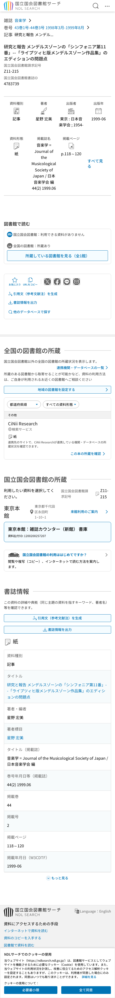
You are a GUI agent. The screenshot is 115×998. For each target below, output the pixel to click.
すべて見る (95, 163)
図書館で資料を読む (19, 945)
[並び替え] (24, 404)
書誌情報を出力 (22, 302)
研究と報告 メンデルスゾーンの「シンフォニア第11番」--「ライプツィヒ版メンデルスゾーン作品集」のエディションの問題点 (57, 691)
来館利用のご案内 (90, 512)
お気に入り (15, 281)
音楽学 (20, 20)
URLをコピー (30, 281)
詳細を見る (89, 977)
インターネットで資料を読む (26, 930)
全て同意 (86, 989)
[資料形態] (61, 404)
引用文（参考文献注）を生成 (32, 293)
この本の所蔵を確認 (88, 454)
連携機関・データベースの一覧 (83, 367)
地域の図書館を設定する (74, 390)
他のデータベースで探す (29, 311)
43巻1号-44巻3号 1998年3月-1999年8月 (49, 27)
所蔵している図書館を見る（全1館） (57, 256)
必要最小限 (30, 989)
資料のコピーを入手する (22, 937)
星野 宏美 (15, 737)
